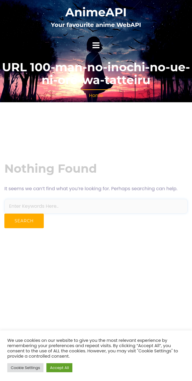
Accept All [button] (59, 367)
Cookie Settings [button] (25, 367)
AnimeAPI (96, 12)
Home (96, 95)
